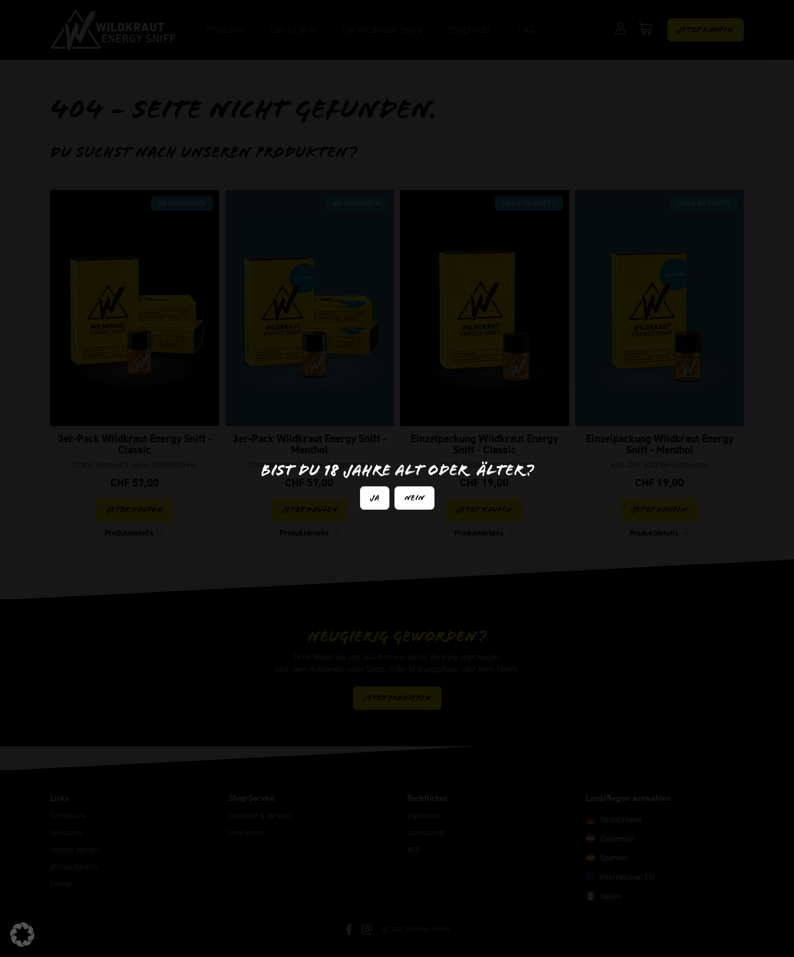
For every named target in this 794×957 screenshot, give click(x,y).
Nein (414, 498)
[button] (22, 934)
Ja (374, 498)
